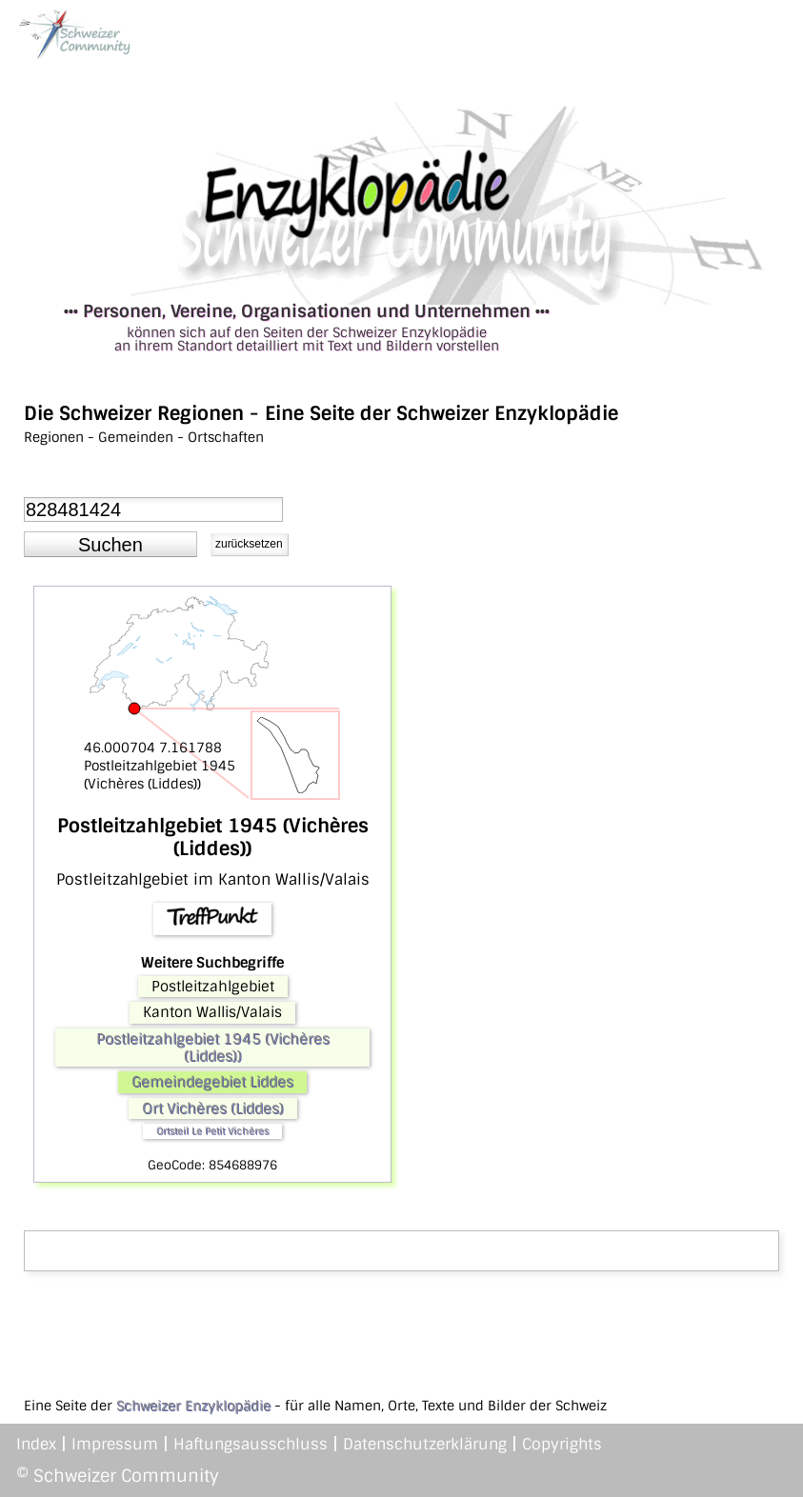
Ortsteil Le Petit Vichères (212, 1131)
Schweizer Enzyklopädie (193, 1405)
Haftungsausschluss (250, 1444)
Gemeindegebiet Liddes (212, 1081)
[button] (110, 544)
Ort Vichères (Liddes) (213, 1108)
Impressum (114, 1444)
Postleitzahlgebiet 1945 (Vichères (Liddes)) (213, 1047)
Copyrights (562, 1444)
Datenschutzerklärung (425, 1444)
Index (36, 1444)
